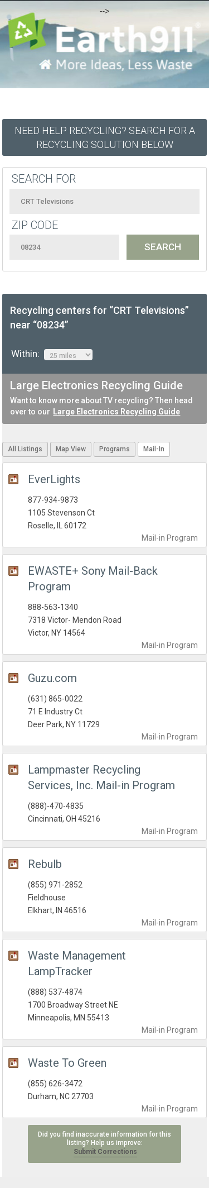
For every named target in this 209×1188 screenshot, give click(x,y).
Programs (114, 449)
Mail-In (153, 449)
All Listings (25, 449)
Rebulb (45, 864)
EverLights (54, 479)
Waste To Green (67, 1063)
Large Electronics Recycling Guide (116, 411)
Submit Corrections (105, 1152)
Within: (52, 354)
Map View (71, 449)
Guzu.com (52, 678)
